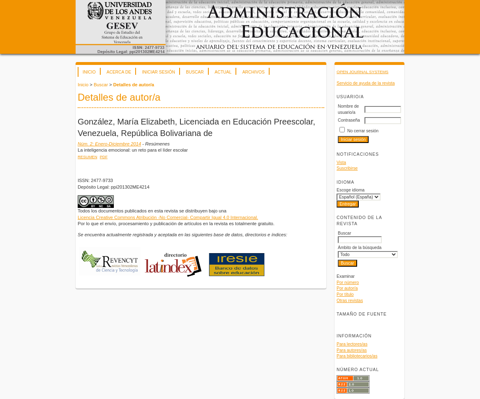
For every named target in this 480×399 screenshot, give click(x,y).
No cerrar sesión (362, 131)
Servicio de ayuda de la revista (366, 83)
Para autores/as (352, 350)
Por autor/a (347, 288)
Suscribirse (347, 168)
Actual (223, 72)
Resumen (87, 157)
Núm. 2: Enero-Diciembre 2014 (109, 143)
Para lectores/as (352, 344)
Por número (348, 282)
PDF (104, 157)
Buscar (194, 72)
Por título (345, 294)
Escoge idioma (351, 190)
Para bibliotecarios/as (357, 356)
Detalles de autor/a (133, 84)
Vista (341, 162)
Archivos (253, 72)
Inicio (89, 72)
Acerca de (118, 72)
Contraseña (349, 120)
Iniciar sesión (158, 72)
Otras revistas (350, 300)
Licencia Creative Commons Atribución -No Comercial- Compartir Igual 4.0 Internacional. (168, 217)
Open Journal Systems (362, 71)
